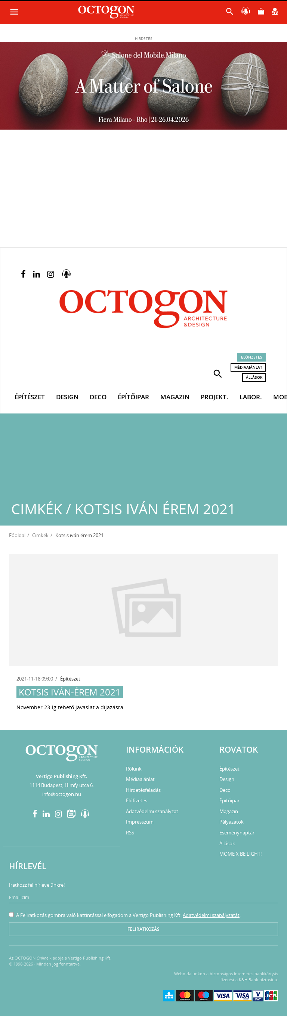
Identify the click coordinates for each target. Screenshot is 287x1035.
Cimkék (40, 535)
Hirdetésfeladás (143, 790)
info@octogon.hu (61, 794)
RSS (130, 832)
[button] (217, 373)
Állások (254, 377)
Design (67, 397)
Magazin (174, 397)
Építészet (30, 397)
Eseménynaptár (236, 832)
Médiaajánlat (248, 367)
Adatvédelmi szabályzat (152, 811)
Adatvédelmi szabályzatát (211, 915)
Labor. (251, 397)
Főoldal (17, 535)
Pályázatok (231, 821)
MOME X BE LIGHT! (240, 853)
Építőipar (133, 397)
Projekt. (214, 397)
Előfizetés (251, 357)
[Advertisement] (143, 191)
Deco (98, 397)
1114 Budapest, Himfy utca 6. (62, 785)
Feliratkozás (143, 929)
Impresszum (140, 821)
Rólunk (134, 768)
